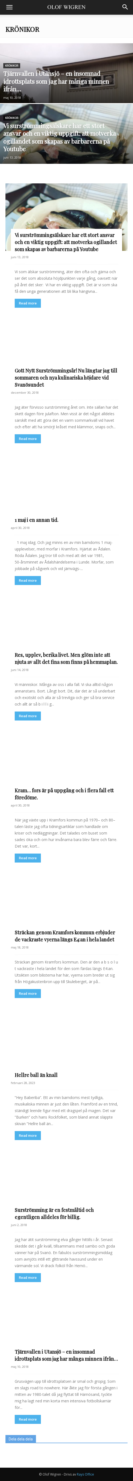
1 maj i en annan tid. (36, 520)
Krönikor (11, 65)
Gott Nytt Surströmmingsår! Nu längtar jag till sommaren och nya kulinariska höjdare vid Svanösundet (66, 377)
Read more (28, 303)
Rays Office (85, 1474)
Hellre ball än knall (36, 1075)
